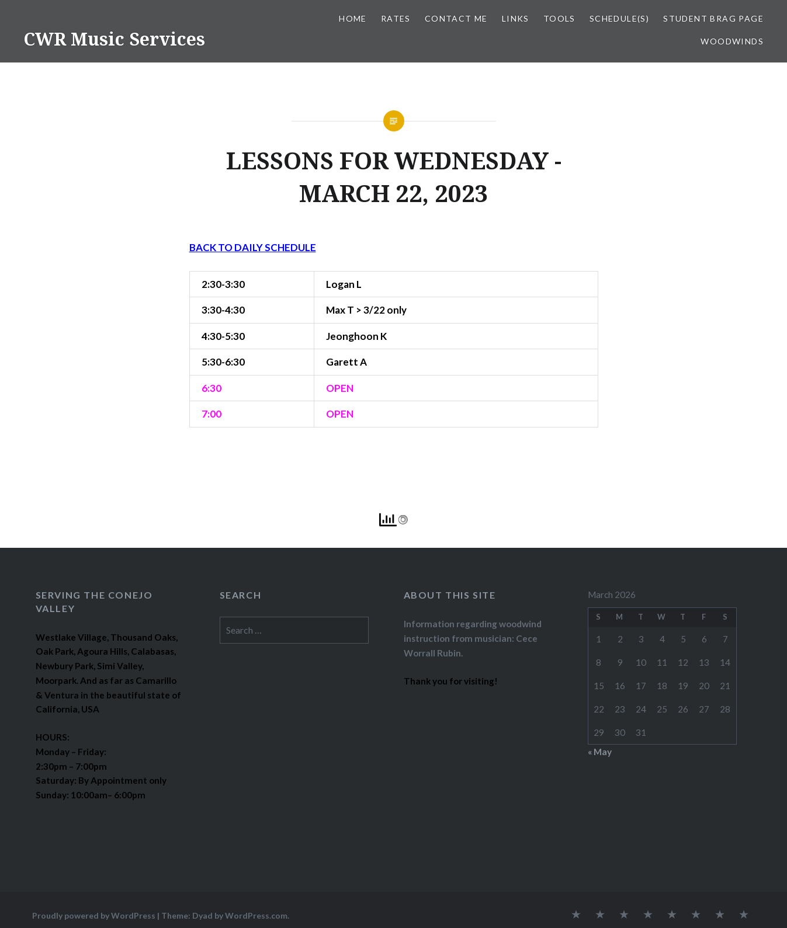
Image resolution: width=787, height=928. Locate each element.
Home (353, 18)
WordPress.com (256, 915)
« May (600, 751)
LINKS (515, 18)
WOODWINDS (732, 41)
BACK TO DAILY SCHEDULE (252, 247)
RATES (396, 18)
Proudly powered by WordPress (93, 915)
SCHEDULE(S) (619, 18)
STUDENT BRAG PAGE (713, 18)
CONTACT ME (456, 18)
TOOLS (559, 18)
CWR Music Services (114, 39)
